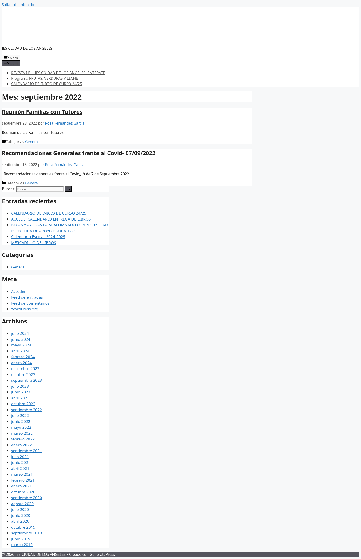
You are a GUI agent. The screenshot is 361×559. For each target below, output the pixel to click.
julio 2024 (20, 333)
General (32, 141)
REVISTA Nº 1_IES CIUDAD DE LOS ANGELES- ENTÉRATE (58, 72)
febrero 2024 (23, 356)
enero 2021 (21, 486)
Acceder (18, 291)
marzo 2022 (22, 433)
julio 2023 (20, 386)
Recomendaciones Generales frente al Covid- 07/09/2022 (78, 153)
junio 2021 (20, 462)
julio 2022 (20, 415)
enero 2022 (21, 445)
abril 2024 (20, 351)
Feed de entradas (27, 297)
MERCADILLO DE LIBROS (33, 242)
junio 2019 (20, 539)
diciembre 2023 (25, 368)
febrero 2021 (23, 480)
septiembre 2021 (26, 450)
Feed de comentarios (30, 303)
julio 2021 (20, 456)
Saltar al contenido (18, 4)
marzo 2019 (22, 544)
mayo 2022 (21, 427)
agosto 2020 (22, 503)
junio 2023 (20, 392)
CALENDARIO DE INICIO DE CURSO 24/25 (46, 83)
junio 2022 (20, 421)
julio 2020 (20, 509)
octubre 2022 (23, 403)
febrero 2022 (23, 439)
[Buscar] (68, 189)
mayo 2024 (21, 345)
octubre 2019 (23, 527)
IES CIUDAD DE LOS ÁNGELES (27, 48)
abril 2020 (20, 521)
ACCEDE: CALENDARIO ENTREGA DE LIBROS (51, 219)
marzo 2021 (22, 474)
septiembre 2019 (26, 533)
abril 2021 (20, 468)
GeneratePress (102, 554)
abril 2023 (20, 398)
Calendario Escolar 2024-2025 (38, 236)
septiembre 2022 (26, 409)
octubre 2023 (23, 374)
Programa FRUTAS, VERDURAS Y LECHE (44, 78)
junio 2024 (20, 339)
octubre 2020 (23, 492)
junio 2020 (20, 515)
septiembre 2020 (26, 497)
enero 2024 (21, 362)
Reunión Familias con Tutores (42, 111)
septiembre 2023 (26, 380)
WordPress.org (24, 309)
